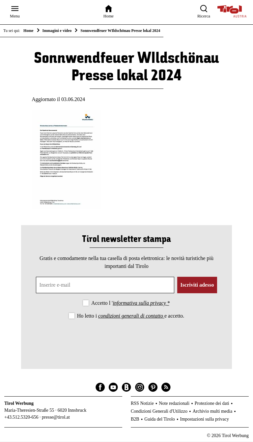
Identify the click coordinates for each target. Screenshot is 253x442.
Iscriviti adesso (197, 285)
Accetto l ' (130, 303)
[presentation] (126, 339)
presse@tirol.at (56, 417)
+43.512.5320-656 (21, 417)
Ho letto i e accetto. (130, 316)
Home (28, 30)
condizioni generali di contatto (131, 316)
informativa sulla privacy (140, 303)
